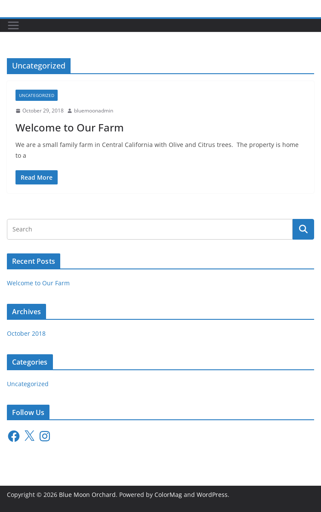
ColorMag (168, 494)
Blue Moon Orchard (87, 494)
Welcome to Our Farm (69, 127)
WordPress (212, 494)
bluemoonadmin (93, 110)
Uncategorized (36, 95)
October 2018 (26, 333)
